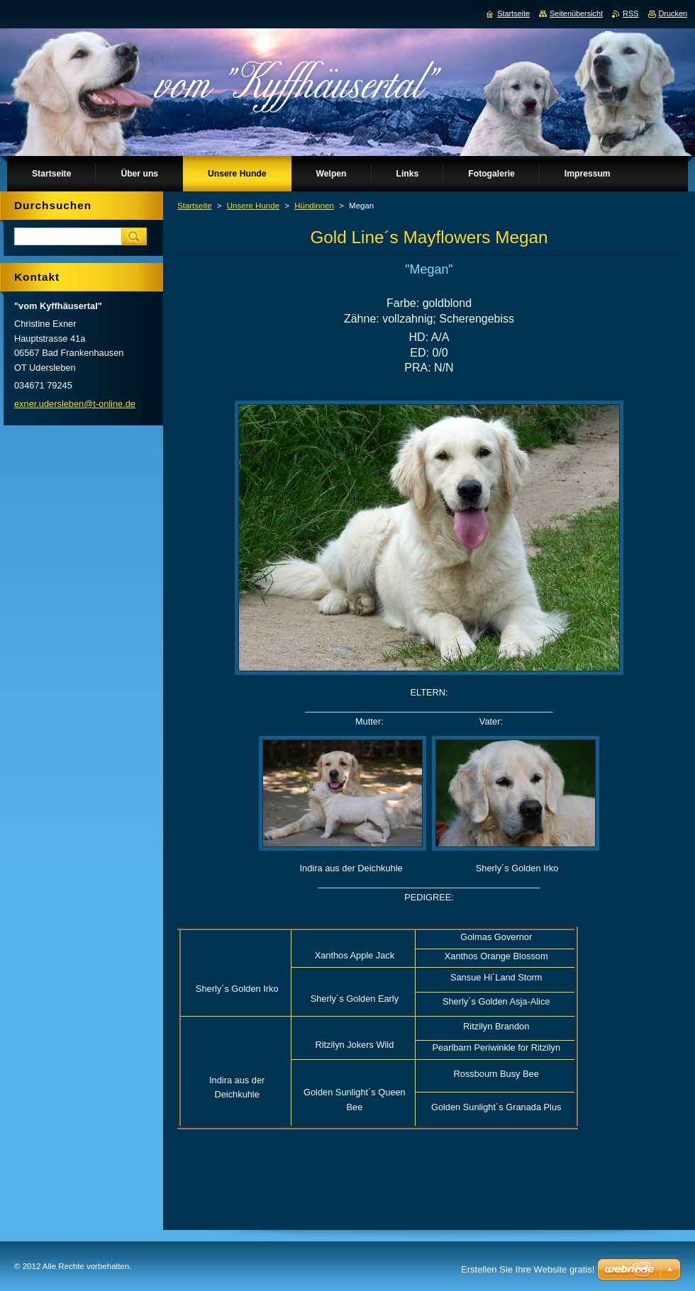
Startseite (194, 205)
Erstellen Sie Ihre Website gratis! (527, 1269)
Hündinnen (314, 205)
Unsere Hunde (253, 205)
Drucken (673, 13)
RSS (630, 13)
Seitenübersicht (576, 13)
